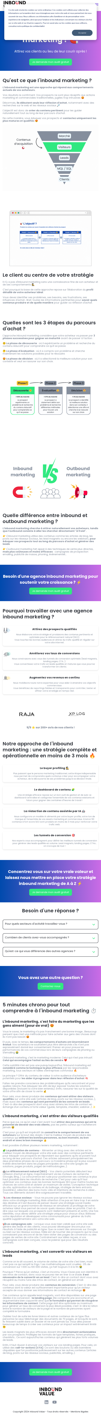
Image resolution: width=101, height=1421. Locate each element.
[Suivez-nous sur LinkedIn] (46, 1402)
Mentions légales (79, 1411)
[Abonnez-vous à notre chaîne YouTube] (54, 1402)
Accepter (82, 33)
